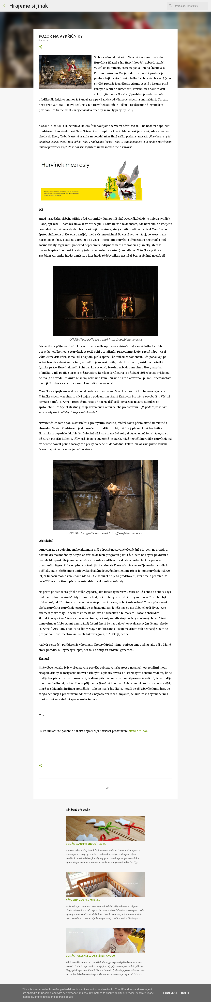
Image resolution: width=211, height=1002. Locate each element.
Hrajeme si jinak (28, 6)
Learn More (170, 993)
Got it (185, 993)
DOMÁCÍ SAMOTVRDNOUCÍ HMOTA (86, 844)
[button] (41, 47)
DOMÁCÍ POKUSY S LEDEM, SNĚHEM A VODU (90, 955)
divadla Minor (137, 731)
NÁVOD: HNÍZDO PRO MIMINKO (83, 900)
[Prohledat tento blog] (191, 6)
